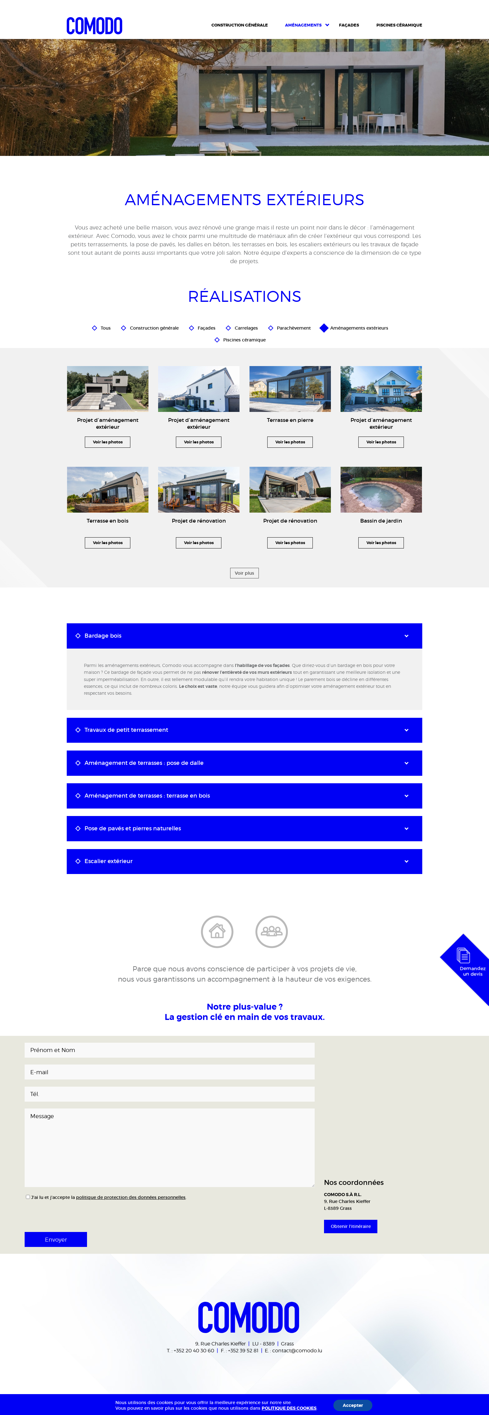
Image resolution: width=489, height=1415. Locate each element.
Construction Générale (239, 25)
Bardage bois (103, 635)
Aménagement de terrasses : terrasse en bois (147, 795)
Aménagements (303, 25)
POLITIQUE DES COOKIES (289, 1408)
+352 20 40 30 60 (194, 1350)
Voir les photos (108, 442)
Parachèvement (294, 327)
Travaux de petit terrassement (126, 730)
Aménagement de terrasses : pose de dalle (144, 763)
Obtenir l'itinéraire (351, 1226)
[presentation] (66, 1214)
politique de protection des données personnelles (131, 1197)
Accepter (353, 1405)
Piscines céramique (399, 25)
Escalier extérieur (109, 861)
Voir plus (244, 573)
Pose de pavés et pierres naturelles (133, 828)
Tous (106, 327)
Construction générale (154, 327)
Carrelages (246, 327)
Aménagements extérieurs (359, 327)
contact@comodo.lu (297, 1350)
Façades (349, 25)
